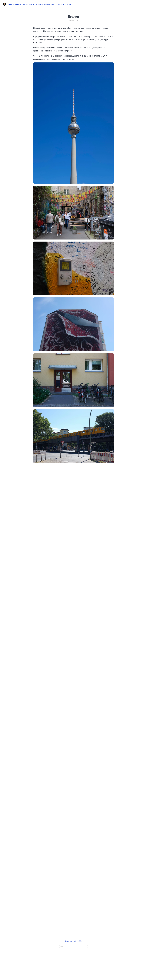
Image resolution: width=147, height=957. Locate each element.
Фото (58, 4)
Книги (40, 4)
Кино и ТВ (33, 4)
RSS (75, 941)
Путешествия (49, 4)
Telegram (68, 941)
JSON (80, 941)
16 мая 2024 (73, 20)
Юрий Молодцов (14, 4)
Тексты (25, 4)
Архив (69, 4)
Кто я (63, 4)
